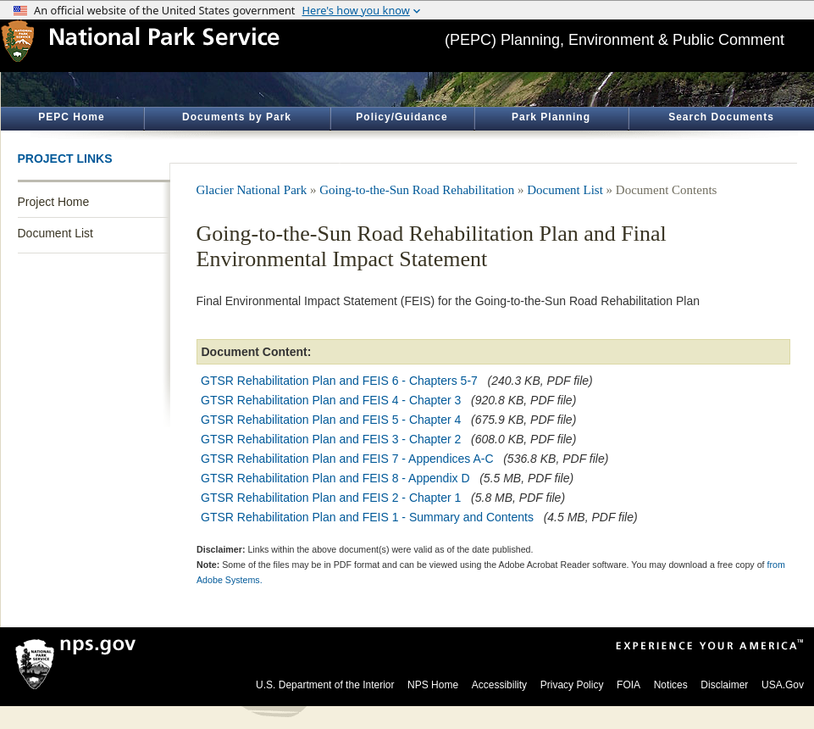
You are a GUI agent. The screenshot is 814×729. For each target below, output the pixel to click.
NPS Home (432, 685)
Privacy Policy (572, 685)
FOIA (628, 685)
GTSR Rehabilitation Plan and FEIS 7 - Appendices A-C (347, 458)
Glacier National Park (252, 190)
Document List (55, 233)
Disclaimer (724, 685)
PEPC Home (71, 117)
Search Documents (721, 117)
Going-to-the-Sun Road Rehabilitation (416, 190)
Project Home (54, 202)
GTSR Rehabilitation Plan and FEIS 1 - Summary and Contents (367, 517)
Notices (671, 685)
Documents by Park (236, 117)
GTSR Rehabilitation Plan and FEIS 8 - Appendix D (335, 478)
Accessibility (499, 685)
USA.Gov (782, 685)
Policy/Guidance (401, 117)
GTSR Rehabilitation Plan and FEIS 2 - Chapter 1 (331, 497)
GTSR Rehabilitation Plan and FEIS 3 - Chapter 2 (331, 439)
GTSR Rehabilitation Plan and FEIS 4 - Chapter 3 (331, 400)
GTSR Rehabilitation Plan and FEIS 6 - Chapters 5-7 (339, 380)
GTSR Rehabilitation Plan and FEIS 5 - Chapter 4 (331, 419)
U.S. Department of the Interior (325, 685)
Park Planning (551, 117)
